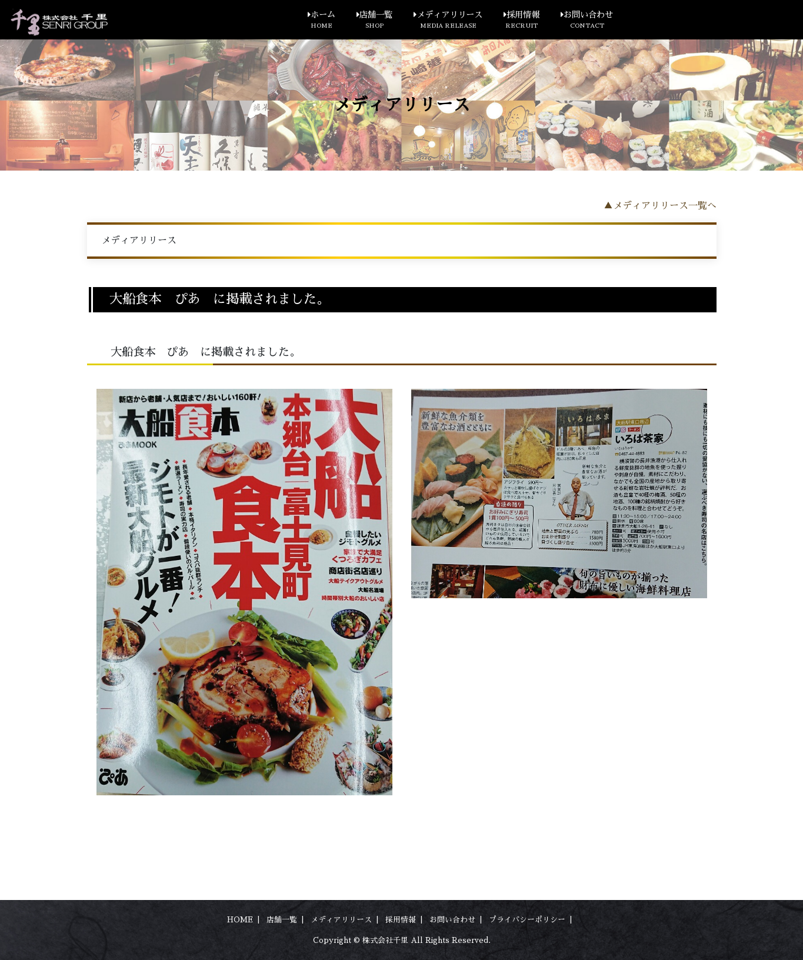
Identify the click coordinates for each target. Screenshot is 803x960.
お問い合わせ (587, 21)
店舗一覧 (374, 21)
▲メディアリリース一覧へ (660, 206)
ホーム (321, 21)
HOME (240, 920)
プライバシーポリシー (527, 920)
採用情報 (521, 21)
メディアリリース (448, 21)
